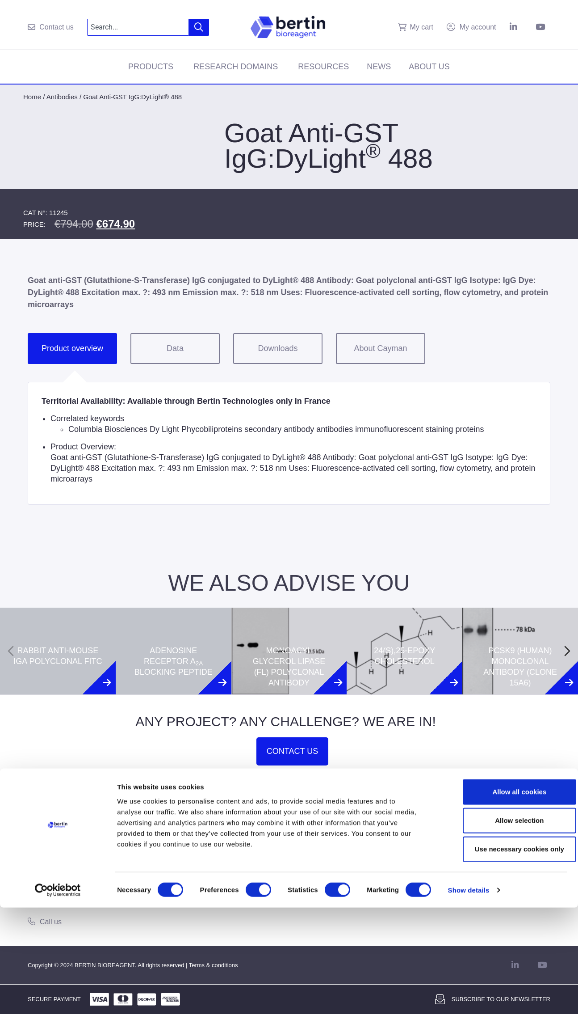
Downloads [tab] (277, 348)
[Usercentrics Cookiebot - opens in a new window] (58, 997)
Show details (469, 997)
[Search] (199, 27)
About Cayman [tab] (380, 348)
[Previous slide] (10, 651)
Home (32, 97)
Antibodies (62, 97)
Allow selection (503, 927)
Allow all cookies (504, 899)
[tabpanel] (289, 443)
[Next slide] (567, 651)
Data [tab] (175, 348)
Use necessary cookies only (503, 956)
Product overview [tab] (72, 348)
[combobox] (138, 27)
